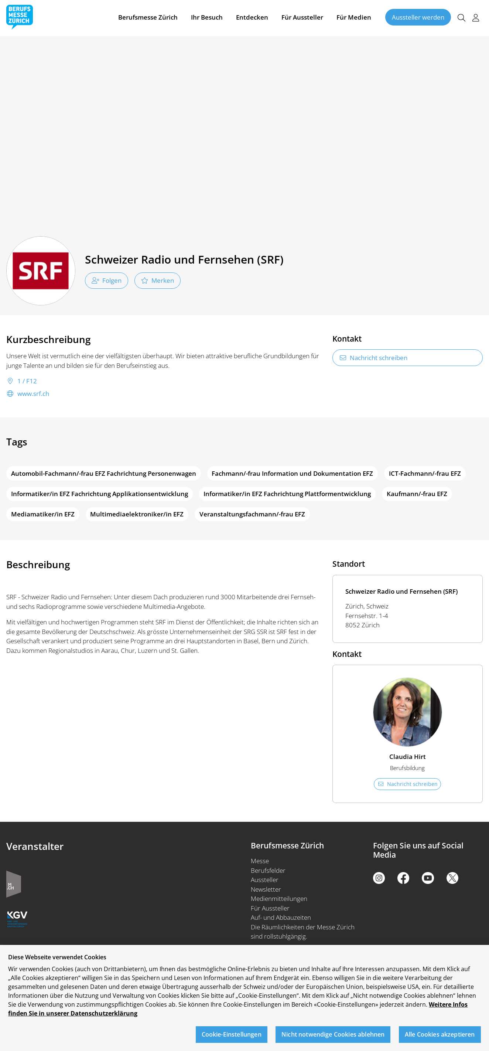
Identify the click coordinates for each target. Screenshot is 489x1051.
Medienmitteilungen (279, 898)
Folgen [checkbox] (107, 280)
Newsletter (266, 889)
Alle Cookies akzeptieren (440, 1034)
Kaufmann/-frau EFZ (417, 493)
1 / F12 (21, 381)
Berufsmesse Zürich (148, 18)
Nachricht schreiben (373, 357)
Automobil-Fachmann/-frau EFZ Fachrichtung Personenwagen (103, 473)
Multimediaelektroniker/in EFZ (137, 514)
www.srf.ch (27, 394)
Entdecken (252, 18)
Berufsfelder (268, 870)
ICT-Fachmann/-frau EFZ (425, 473)
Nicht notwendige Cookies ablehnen (332, 1034)
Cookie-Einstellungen (231, 1034)
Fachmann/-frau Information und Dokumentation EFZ (292, 473)
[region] (244, 998)
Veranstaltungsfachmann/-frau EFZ (252, 514)
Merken (157, 280)
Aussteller (264, 879)
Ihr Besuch (207, 18)
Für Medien (353, 18)
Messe (260, 861)
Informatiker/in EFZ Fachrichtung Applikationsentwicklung (99, 493)
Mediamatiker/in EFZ (43, 514)
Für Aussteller (302, 18)
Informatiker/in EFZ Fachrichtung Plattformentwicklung (287, 493)
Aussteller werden (418, 18)
